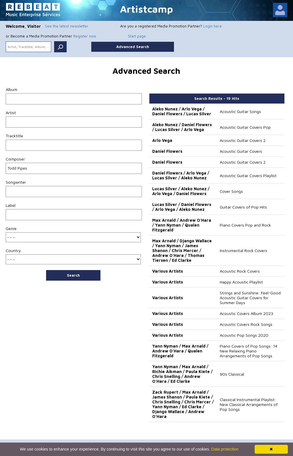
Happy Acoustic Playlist (241, 281)
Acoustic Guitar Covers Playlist (248, 175)
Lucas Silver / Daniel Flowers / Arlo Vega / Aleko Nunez (181, 207)
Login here (212, 26)
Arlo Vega (162, 140)
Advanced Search (132, 46)
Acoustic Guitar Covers (241, 151)
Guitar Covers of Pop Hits (243, 207)
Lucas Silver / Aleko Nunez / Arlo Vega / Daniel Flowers (180, 191)
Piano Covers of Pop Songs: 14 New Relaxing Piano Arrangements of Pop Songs (248, 351)
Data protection (225, 449)
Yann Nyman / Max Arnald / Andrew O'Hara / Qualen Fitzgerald (180, 351)
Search (73, 275)
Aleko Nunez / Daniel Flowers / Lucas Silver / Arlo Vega (182, 127)
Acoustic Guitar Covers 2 (243, 140)
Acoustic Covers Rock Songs (246, 324)
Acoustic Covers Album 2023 (246, 313)
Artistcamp (146, 9)
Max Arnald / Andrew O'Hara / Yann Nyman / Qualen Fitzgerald (181, 225)
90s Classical (232, 374)
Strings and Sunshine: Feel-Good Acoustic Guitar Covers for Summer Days (250, 297)
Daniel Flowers (167, 151)
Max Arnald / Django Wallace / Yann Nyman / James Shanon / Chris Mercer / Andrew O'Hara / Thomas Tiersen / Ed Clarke (182, 250)
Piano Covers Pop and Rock (245, 225)
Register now (84, 36)
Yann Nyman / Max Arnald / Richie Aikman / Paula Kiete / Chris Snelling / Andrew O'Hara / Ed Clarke (182, 374)
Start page (137, 36)
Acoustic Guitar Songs (240, 111)
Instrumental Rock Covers (243, 250)
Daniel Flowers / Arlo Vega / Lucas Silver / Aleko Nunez (180, 175)
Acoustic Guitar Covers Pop (245, 127)
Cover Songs (231, 191)
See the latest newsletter (66, 26)
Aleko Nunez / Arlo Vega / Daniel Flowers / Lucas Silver (181, 111)
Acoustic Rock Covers (240, 271)
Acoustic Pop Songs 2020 (244, 335)
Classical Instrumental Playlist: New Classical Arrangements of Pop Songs (249, 404)
